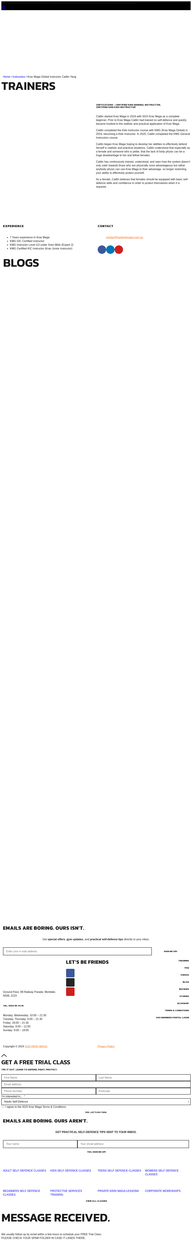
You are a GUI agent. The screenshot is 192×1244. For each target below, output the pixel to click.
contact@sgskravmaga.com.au (124, 237)
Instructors (19, 76)
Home (6, 76)
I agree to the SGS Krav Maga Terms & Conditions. (36, 1106)
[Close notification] (3, 8)
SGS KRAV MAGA (36, 1046)
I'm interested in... (12, 1096)
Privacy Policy (106, 1046)
